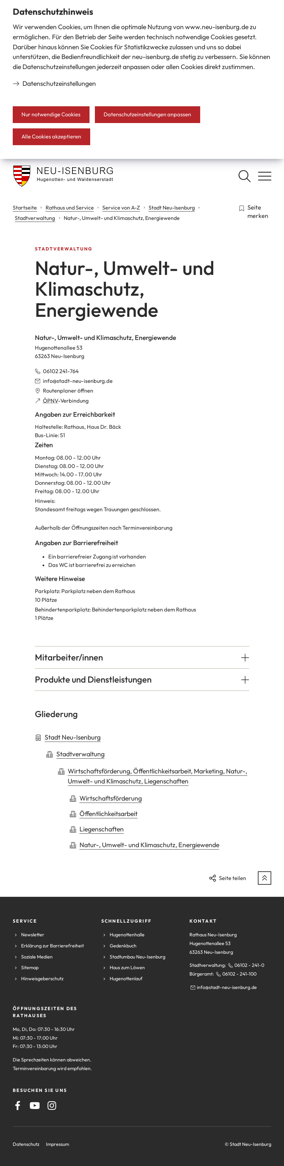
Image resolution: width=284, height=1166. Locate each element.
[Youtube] (35, 1105)
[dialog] (142, 79)
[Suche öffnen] (244, 176)
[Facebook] (17, 1105)
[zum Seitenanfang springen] (264, 878)
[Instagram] (52, 1105)
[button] (142, 657)
